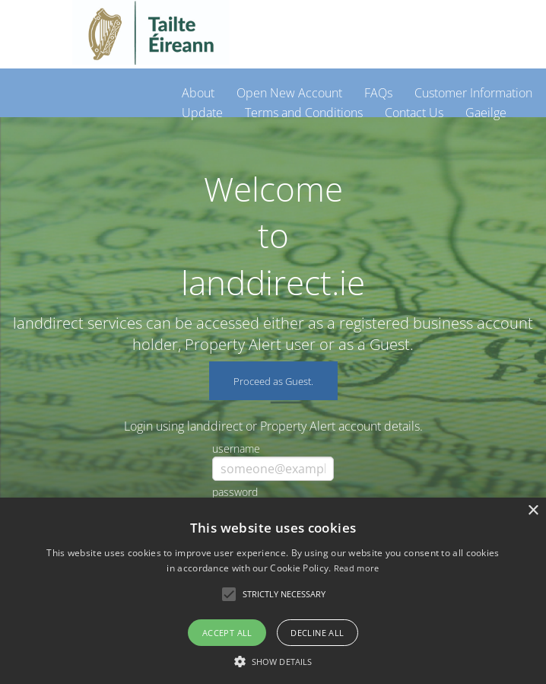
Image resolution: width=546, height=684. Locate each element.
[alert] (273, 591)
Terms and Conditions (304, 112)
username (236, 448)
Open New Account (289, 92)
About (198, 92)
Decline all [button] (317, 632)
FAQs (378, 92)
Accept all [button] (227, 632)
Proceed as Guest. (273, 381)
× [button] (532, 511)
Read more (356, 568)
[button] (273, 660)
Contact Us (414, 112)
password (235, 492)
